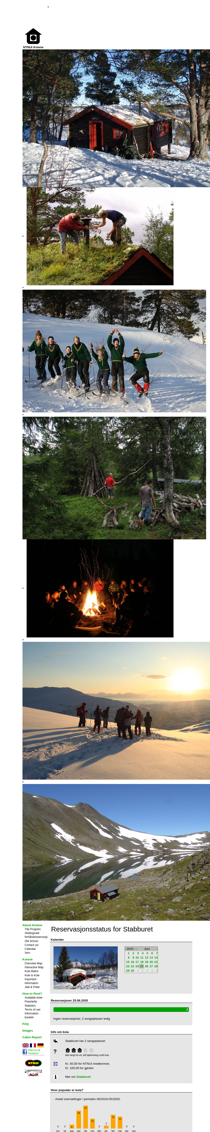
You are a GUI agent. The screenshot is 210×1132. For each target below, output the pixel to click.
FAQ (25, 1024)
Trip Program (33, 929)
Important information (31, 981)
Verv (27, 952)
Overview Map (33, 963)
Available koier (34, 997)
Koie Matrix (32, 971)
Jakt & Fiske (32, 987)
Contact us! (32, 945)
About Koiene (32, 925)
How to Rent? (32, 993)
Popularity (31, 1001)
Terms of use (33, 1009)
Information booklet (32, 1015)
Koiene (27, 959)
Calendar (30, 949)
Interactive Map (34, 967)
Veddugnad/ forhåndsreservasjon (37, 935)
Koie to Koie (32, 975)
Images (27, 1030)
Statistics (30, 1005)
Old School (31, 941)
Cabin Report (32, 1037)
